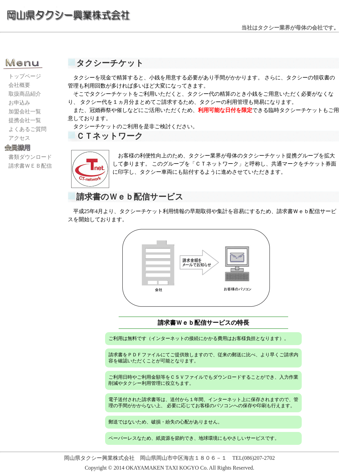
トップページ (24, 76)
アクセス (19, 138)
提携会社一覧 (24, 120)
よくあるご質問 (27, 129)
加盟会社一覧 (24, 111)
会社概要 (19, 85)
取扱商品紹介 (24, 94)
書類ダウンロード (30, 157)
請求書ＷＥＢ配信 (30, 166)
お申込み (19, 103)
